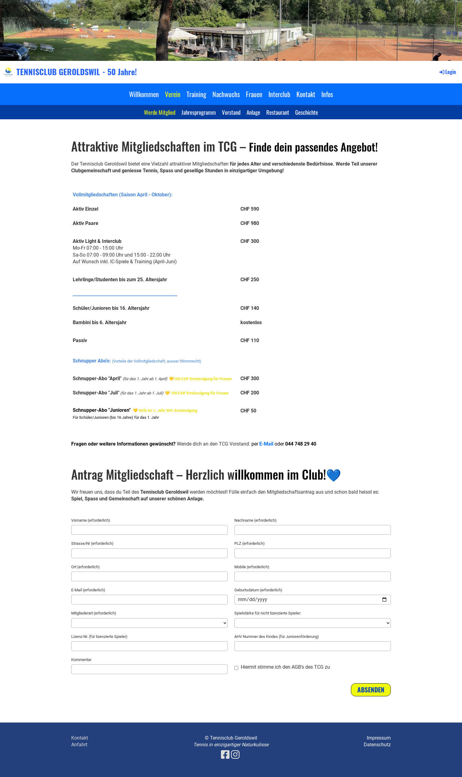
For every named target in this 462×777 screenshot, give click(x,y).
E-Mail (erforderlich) (88, 590)
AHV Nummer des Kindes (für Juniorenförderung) (276, 636)
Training (196, 94)
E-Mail (266, 444)
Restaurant (277, 112)
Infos (327, 94)
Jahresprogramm (198, 112)
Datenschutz (377, 744)
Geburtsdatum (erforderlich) (258, 590)
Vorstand (231, 112)
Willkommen (144, 94)
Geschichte (306, 112)
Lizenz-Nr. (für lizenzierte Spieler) (99, 636)
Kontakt (305, 94)
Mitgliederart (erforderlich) (93, 613)
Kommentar (81, 659)
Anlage (253, 112)
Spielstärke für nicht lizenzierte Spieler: (267, 613)
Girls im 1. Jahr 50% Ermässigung (168, 410)
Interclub (279, 94)
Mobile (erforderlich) (251, 567)
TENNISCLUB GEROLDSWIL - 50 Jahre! (76, 71)
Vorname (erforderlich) (90, 520)
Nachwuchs (226, 94)
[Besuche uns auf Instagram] (235, 755)
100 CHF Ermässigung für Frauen (203, 378)
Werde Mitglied (159, 112)
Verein (172, 94)
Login (447, 71)
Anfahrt (79, 744)
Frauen (254, 94)
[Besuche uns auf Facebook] (225, 755)
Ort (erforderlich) (85, 567)
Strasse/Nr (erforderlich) (92, 543)
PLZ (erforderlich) (249, 543)
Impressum (379, 738)
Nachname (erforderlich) (255, 520)
